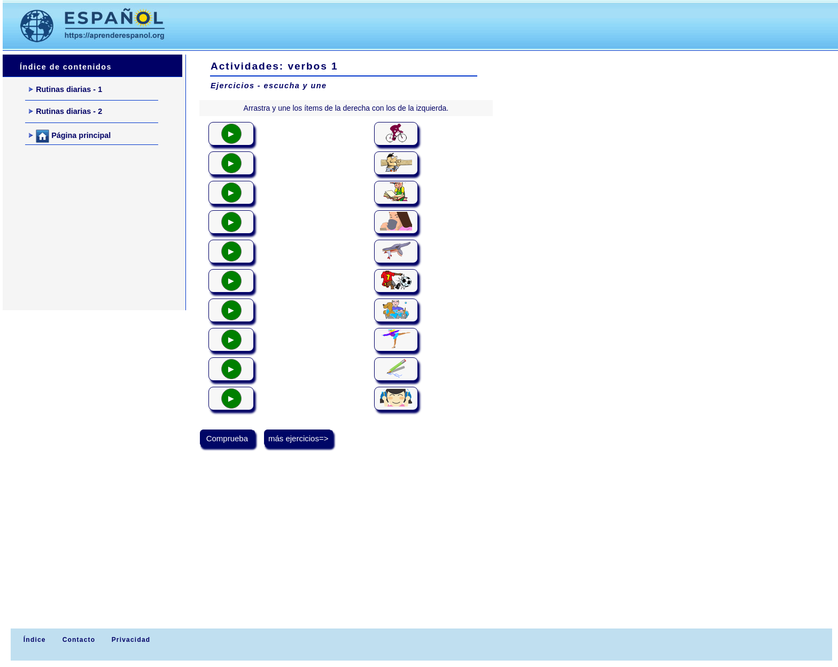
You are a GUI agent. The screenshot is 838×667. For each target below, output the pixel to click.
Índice (33, 639)
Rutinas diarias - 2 (65, 111)
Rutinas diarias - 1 (65, 89)
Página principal (70, 136)
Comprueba (227, 438)
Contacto (79, 639)
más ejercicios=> (298, 438)
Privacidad (131, 639)
